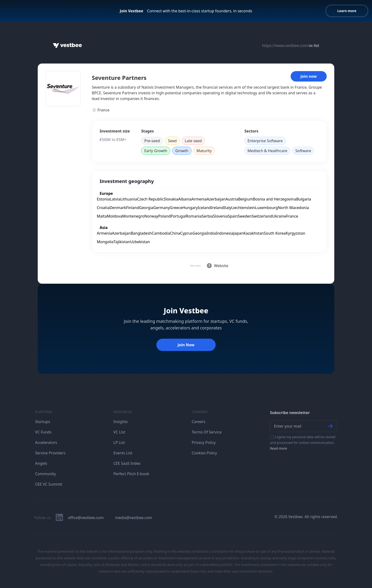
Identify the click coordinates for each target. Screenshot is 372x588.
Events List (122, 453)
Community (45, 473)
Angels (41, 463)
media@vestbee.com (133, 517)
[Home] (67, 45)
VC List (119, 432)
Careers (198, 421)
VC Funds (43, 432)
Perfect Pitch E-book (131, 473)
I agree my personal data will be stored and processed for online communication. (302, 443)
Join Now (185, 344)
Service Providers (50, 453)
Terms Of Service (207, 432)
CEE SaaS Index (126, 463)
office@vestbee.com (86, 517)
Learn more (346, 11)
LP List (119, 442)
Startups (42, 421)
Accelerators (46, 442)
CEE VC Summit (48, 484)
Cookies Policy (204, 453)
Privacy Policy (204, 442)
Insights (120, 421)
